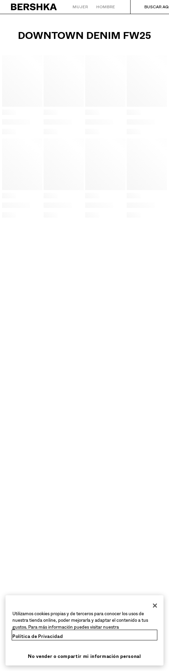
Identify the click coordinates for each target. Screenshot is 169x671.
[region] (84, 630)
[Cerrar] (154, 605)
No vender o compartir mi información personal (84, 656)
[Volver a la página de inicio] (34, 7)
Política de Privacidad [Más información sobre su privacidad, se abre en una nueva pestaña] (37, 636)
